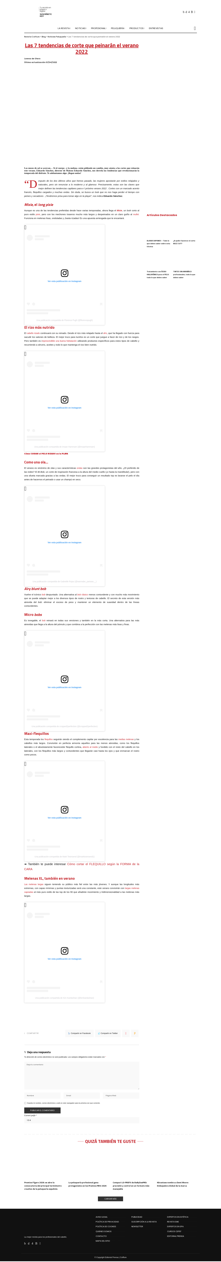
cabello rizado (34, 333)
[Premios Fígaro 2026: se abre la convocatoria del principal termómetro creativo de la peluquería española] (44, 1164)
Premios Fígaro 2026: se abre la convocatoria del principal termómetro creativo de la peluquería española (44, 1186)
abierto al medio (90, 746)
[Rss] (191, 12)
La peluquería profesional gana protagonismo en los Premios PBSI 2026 (86, 1186)
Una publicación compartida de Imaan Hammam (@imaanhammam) (64, 446)
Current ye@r (30, 1115)
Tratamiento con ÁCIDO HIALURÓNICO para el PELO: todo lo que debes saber (158, 274)
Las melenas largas (35, 883)
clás (81, 594)
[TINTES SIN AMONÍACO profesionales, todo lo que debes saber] (185, 260)
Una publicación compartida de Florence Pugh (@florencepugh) (64, 320)
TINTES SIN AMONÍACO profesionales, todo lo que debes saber (184, 274)
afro (109, 333)
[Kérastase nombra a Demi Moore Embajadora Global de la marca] (177, 1164)
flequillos (49, 739)
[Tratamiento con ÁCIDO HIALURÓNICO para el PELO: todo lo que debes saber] (158, 260)
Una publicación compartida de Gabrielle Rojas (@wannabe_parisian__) (65, 581)
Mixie (119, 210)
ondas (79, 467)
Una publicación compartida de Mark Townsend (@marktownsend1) (65, 856)
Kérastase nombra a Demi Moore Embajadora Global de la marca (174, 1184)
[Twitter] (186, 12)
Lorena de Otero (32, 59)
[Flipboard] (194, 12)
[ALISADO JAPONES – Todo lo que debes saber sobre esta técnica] (158, 229)
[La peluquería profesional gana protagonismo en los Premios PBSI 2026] (88, 1164)
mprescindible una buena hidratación (68, 340)
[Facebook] (183, 12)
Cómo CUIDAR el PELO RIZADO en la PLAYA (47, 453)
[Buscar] (195, 28)
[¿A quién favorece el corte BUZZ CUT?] (185, 229)
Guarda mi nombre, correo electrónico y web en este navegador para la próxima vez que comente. (63, 1103)
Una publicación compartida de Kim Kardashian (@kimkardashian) (64, 997)
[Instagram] (189, 12)
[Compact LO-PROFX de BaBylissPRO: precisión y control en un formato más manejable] (133, 1164)
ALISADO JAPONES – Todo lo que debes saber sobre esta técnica (158, 243)
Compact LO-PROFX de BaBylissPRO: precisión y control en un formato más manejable (132, 1186)
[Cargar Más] (110, 1199)
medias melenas (126, 739)
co (87, 594)
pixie (38, 214)
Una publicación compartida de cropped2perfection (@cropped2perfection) (65, 726)
